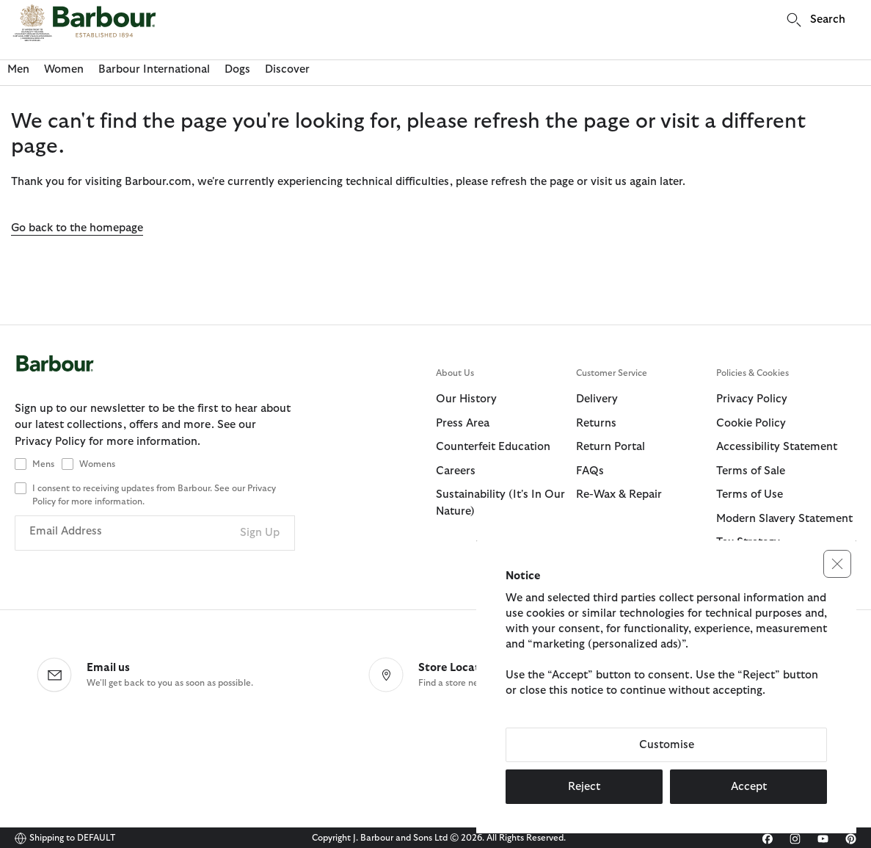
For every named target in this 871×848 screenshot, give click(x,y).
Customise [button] (666, 744)
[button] (837, 564)
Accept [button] (749, 786)
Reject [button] (584, 786)
